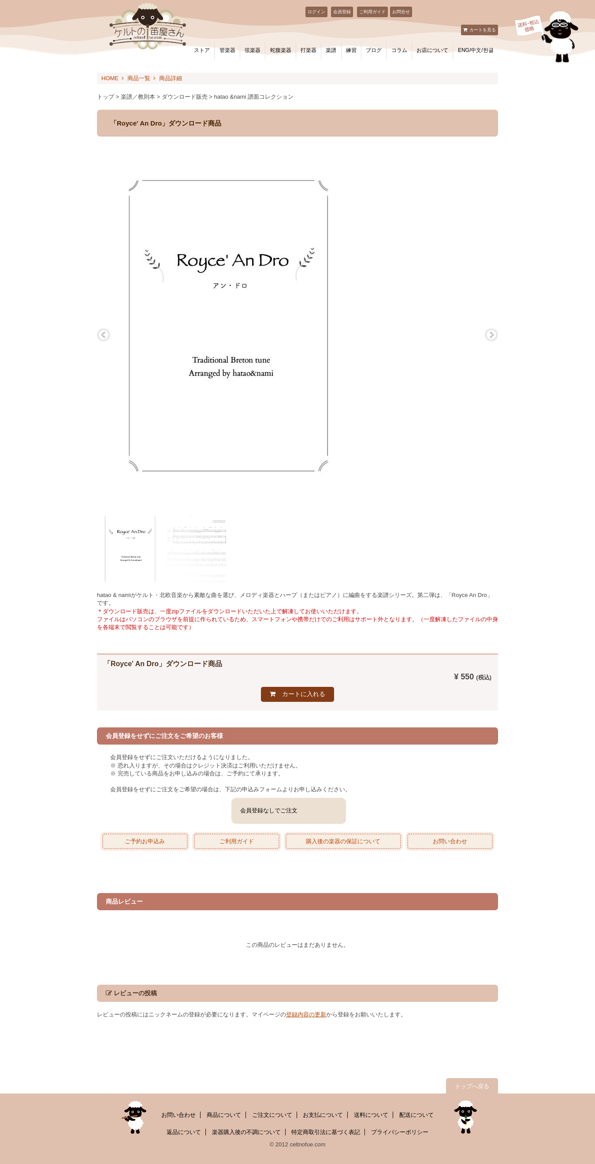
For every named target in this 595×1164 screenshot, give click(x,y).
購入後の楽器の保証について (343, 841)
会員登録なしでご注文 (269, 810)
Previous (103, 335)
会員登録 (342, 11)
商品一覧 (138, 78)
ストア (202, 50)
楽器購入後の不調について (246, 1132)
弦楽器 (252, 50)
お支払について (323, 1115)
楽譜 (331, 50)
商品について (224, 1115)
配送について (416, 1115)
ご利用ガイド (372, 11)
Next (491, 335)
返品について (184, 1132)
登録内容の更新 (306, 1014)
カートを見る (482, 29)
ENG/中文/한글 (476, 50)
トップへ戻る (472, 1086)
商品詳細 (170, 78)
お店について (432, 50)
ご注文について (272, 1115)
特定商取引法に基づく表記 (325, 1132)
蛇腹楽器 (280, 50)
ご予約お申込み (145, 841)
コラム (399, 50)
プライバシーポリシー (399, 1132)
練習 (351, 50)
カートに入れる (303, 693)
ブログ (374, 50)
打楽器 (308, 50)
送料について (371, 1115)
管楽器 (227, 50)
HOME (110, 78)
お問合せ (401, 11)
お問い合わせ (450, 841)
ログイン (316, 11)
